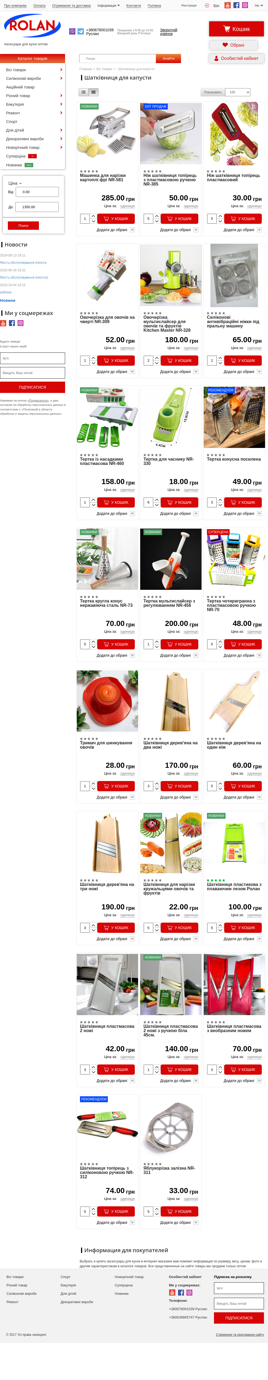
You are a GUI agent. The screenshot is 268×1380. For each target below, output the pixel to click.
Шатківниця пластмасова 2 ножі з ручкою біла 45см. (170, 1063)
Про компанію (15, 5)
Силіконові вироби (23, 78)
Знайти (169, 58)
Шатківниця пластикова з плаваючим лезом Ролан (234, 914)
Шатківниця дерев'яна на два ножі (170, 768)
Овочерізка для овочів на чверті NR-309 (107, 328)
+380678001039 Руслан (188, 1346)
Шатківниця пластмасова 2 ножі (107, 1061)
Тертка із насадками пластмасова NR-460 (102, 475)
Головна (154, 5)
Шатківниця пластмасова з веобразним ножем (234, 1061)
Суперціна (21, 156)
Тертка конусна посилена (234, 473)
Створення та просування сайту (240, 1371)
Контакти (133, 5)
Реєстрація (188, 5)
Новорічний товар (23, 147)
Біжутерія (15, 104)
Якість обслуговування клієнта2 (24, 277)
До (10, 207)
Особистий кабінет (185, 1314)
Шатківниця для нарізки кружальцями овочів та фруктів (169, 916)
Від (10, 192)
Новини (7, 300)
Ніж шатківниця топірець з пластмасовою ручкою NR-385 (170, 184)
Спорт (12, 121)
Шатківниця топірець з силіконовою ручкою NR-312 (107, 1209)
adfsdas (6, 292)
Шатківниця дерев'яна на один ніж (234, 768)
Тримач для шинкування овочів (106, 768)
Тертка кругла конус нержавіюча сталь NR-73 (106, 621)
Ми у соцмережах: (184, 1322)
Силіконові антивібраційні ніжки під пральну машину (233, 330)
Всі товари (16, 69)
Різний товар (18, 95)
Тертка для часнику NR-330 (168, 475)
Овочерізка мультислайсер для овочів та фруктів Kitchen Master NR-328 (166, 333)
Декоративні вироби (25, 138)
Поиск (23, 226)
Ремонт (13, 113)
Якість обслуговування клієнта (23, 263)
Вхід (212, 6)
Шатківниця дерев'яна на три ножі (107, 914)
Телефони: (178, 1338)
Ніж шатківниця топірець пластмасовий (233, 182)
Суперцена (124, 1322)
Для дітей (15, 130)
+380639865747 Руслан (188, 1354)
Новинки (20, 165)
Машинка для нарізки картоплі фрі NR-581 (103, 182)
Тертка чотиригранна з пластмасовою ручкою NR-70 (231, 623)
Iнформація (109, 5)
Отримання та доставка (71, 5)
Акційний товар (20, 87)
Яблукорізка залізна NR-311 (169, 1207)
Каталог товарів (33, 58)
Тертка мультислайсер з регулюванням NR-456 (169, 621)
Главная (85, 69)
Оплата (40, 5)
